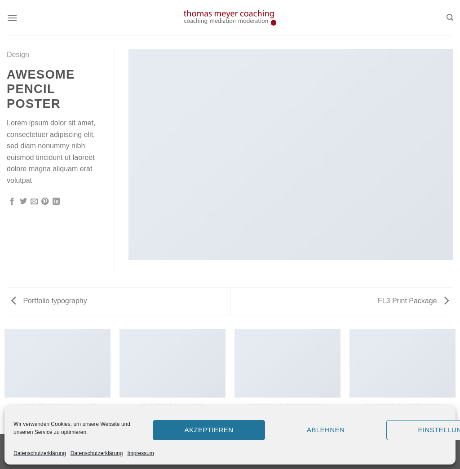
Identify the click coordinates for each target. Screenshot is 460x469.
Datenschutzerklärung (39, 453)
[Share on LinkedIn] (56, 202)
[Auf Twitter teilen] (23, 202)
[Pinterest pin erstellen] (45, 202)
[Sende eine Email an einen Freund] (34, 202)
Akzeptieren (208, 430)
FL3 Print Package (413, 301)
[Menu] (12, 18)
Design (18, 54)
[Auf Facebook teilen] (12, 202)
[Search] (450, 17)
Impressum (140, 453)
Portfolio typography (49, 301)
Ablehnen (326, 430)
